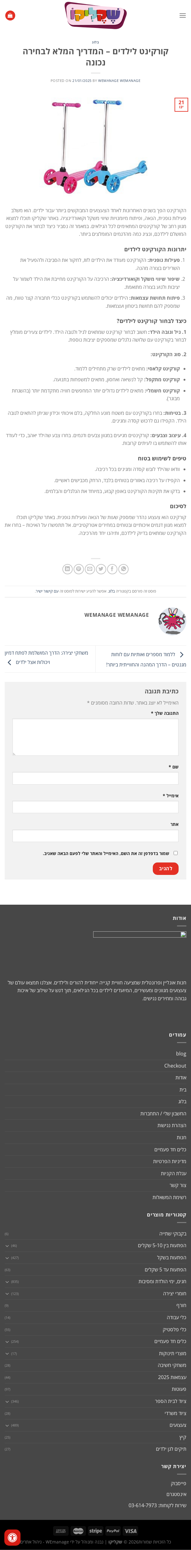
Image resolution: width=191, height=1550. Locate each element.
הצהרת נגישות (171, 1125)
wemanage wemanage (119, 80)
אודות (180, 1077)
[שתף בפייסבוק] (112, 569)
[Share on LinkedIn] (67, 569)
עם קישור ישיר (47, 591)
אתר (175, 824)
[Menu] (182, 15)
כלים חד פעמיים (170, 1149)
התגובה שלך (165, 713)
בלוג (95, 42)
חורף (181, 1305)
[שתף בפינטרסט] (79, 569)
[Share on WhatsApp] (123, 569)
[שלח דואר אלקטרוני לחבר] (90, 569)
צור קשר (178, 1185)
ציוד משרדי (175, 1413)
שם (174, 767)
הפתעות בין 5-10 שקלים (162, 1245)
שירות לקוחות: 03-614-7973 (157, 1505)
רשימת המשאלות (169, 1197)
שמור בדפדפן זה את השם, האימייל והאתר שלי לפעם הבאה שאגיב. (106, 853)
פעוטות (179, 1389)
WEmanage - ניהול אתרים (44, 1542)
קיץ (183, 1437)
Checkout (175, 1065)
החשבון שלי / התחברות (163, 1113)
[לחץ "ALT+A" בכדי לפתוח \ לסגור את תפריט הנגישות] (12, 1538)
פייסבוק (178, 1483)
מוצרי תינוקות (172, 1353)
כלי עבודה (176, 1317)
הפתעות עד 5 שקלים (165, 1269)
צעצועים (178, 1425)
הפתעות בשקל (171, 1257)
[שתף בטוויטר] (101, 569)
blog (181, 1053)
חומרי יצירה (174, 1293)
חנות (181, 1137)
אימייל (171, 796)
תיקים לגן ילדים (171, 1448)
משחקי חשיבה (172, 1365)
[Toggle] (7, 1245)
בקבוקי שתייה (172, 1233)
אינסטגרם (176, 1494)
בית (183, 1089)
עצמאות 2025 (172, 1377)
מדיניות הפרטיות (169, 1161)
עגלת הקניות (173, 1173)
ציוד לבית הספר (170, 1401)
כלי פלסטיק (174, 1329)
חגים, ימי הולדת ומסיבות (162, 1281)
